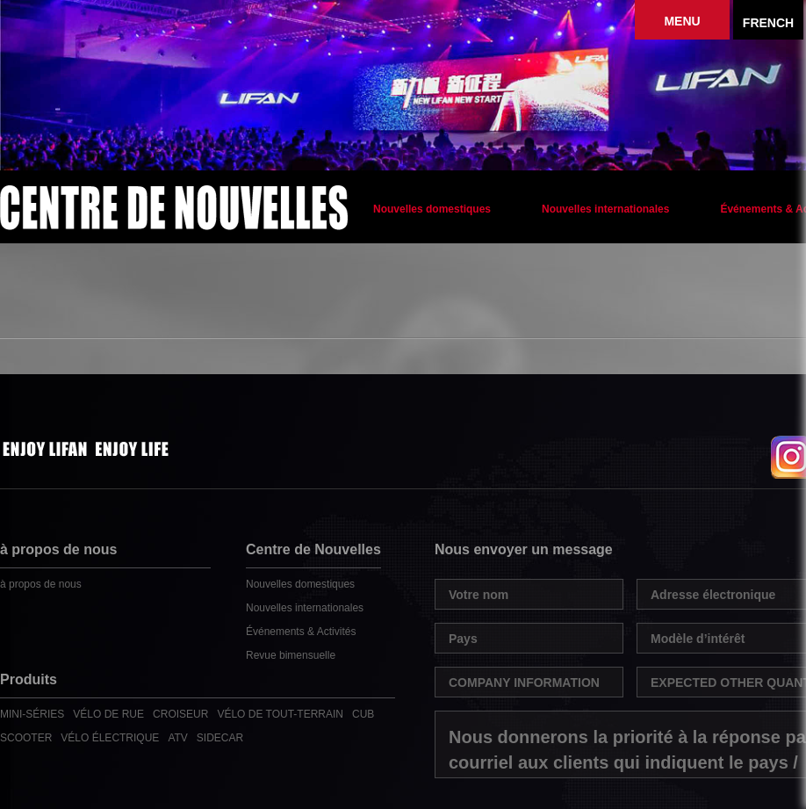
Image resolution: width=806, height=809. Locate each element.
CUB (363, 714)
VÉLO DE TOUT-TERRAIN (280, 714)
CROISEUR (180, 714)
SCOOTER (26, 738)
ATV (177, 738)
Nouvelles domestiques (432, 209)
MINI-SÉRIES (32, 714)
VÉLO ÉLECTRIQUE (110, 738)
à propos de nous (41, 584)
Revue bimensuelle (290, 655)
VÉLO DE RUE (108, 714)
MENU (682, 21)
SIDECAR (220, 738)
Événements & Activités (301, 631)
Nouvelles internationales (605, 209)
